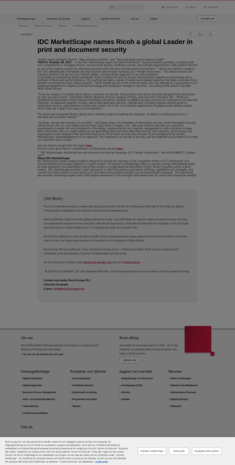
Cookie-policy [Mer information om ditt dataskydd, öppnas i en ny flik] (101, 461)
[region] (117, 451)
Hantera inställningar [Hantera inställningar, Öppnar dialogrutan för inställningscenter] (151, 451)
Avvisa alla (179, 451)
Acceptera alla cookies (207, 451)
